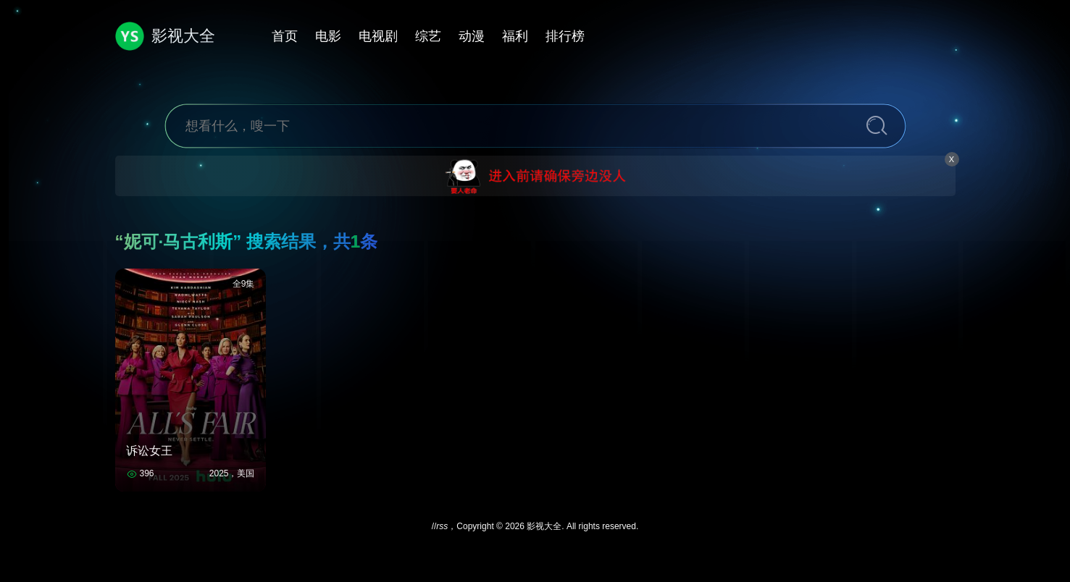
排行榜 (565, 36)
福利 (515, 36)
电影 (328, 36)
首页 (285, 36)
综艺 (428, 36)
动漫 (472, 36)
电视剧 (378, 36)
